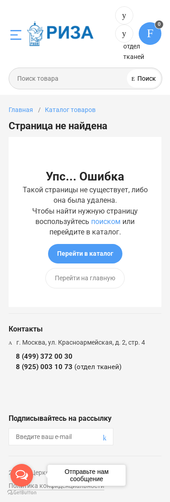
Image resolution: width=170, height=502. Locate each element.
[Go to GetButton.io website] (21, 493)
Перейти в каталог (85, 253)
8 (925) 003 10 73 (124, 33)
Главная (21, 109)
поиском (106, 221)
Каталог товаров (70, 109)
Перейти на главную (85, 278)
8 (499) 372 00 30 (124, 15)
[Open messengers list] (21, 475)
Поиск (146, 78)
